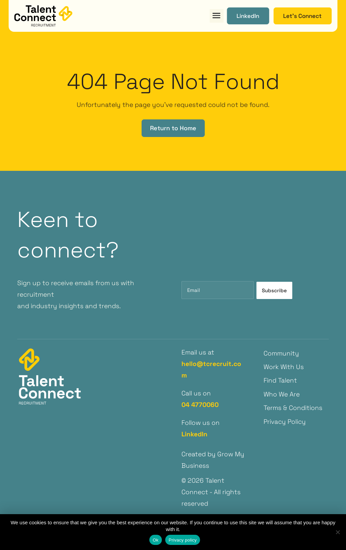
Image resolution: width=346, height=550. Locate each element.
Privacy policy (183, 540)
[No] (337, 532)
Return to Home (173, 128)
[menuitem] (296, 353)
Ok (155, 540)
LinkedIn (194, 434)
